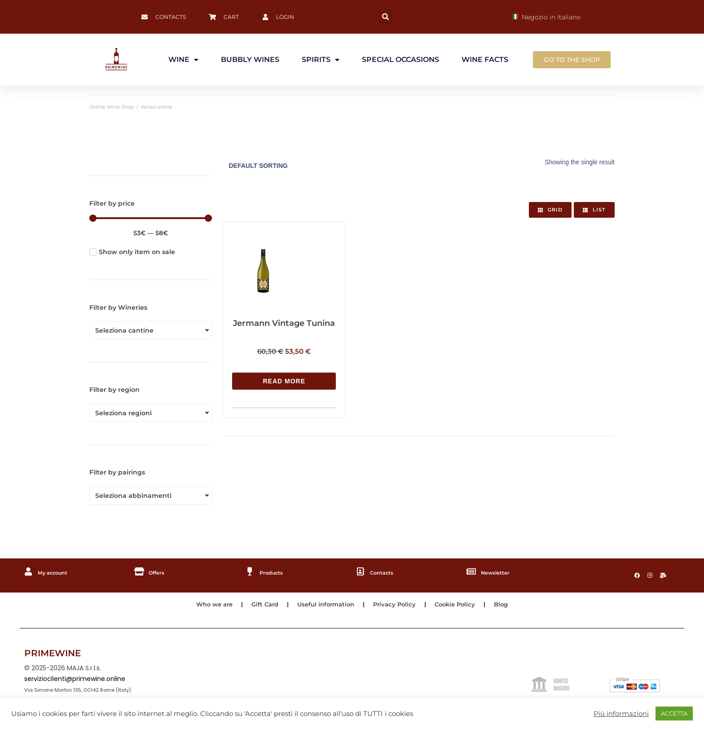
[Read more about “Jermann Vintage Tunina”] (283, 329)
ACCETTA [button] (674, 713)
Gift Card (261, 607)
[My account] (28, 571)
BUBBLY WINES (250, 59)
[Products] (250, 571)
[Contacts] (360, 571)
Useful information (325, 607)
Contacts (385, 572)
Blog (508, 607)
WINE (183, 60)
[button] (385, 17)
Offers (159, 572)
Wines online (156, 107)
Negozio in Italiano (547, 17)
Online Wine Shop (111, 107)
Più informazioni (621, 714)
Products (275, 572)
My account (58, 572)
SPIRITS (320, 60)
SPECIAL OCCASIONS (400, 59)
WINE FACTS (485, 59)
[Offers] (139, 571)
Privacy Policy (397, 607)
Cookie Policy (460, 607)
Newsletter (500, 572)
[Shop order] (283, 166)
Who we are (208, 607)
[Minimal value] (150, 218)
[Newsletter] (471, 571)
